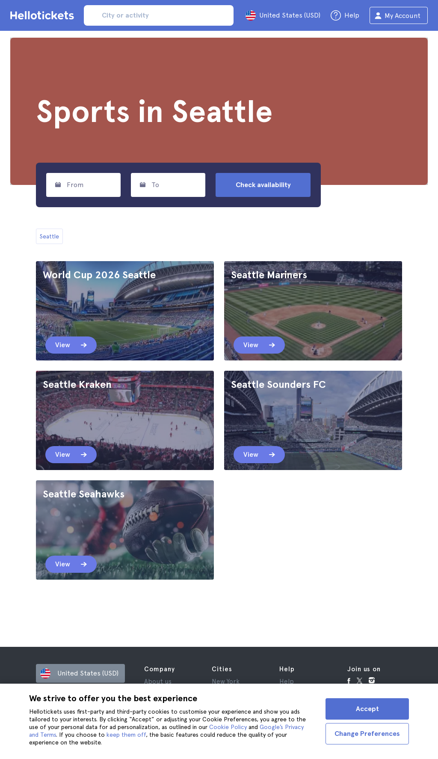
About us (158, 681)
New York (226, 681)
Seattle (49, 236)
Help (286, 681)
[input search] (159, 15)
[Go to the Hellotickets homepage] (43, 15)
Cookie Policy (228, 726)
